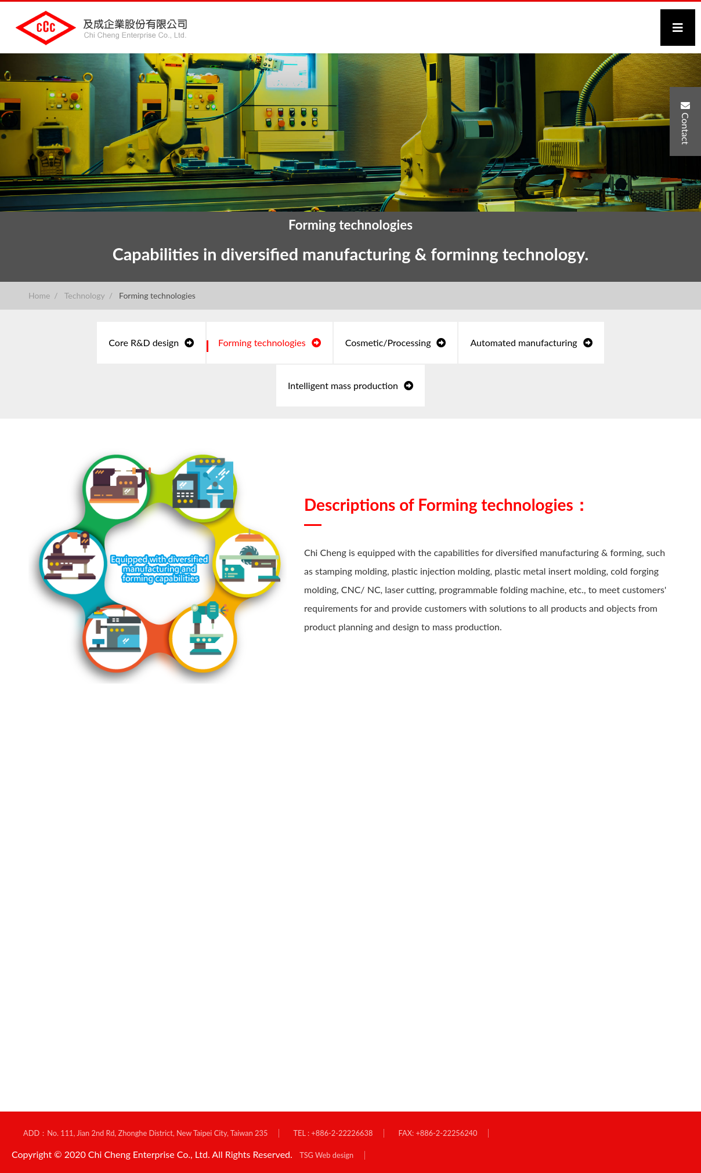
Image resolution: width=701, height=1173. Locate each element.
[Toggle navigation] (677, 27)
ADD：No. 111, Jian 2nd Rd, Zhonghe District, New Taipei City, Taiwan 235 (145, 1133)
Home (39, 295)
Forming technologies (157, 295)
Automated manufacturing (531, 342)
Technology (84, 295)
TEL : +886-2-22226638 (333, 1133)
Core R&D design (151, 342)
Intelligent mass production (350, 385)
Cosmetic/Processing (395, 342)
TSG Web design (326, 1155)
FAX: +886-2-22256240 (437, 1133)
